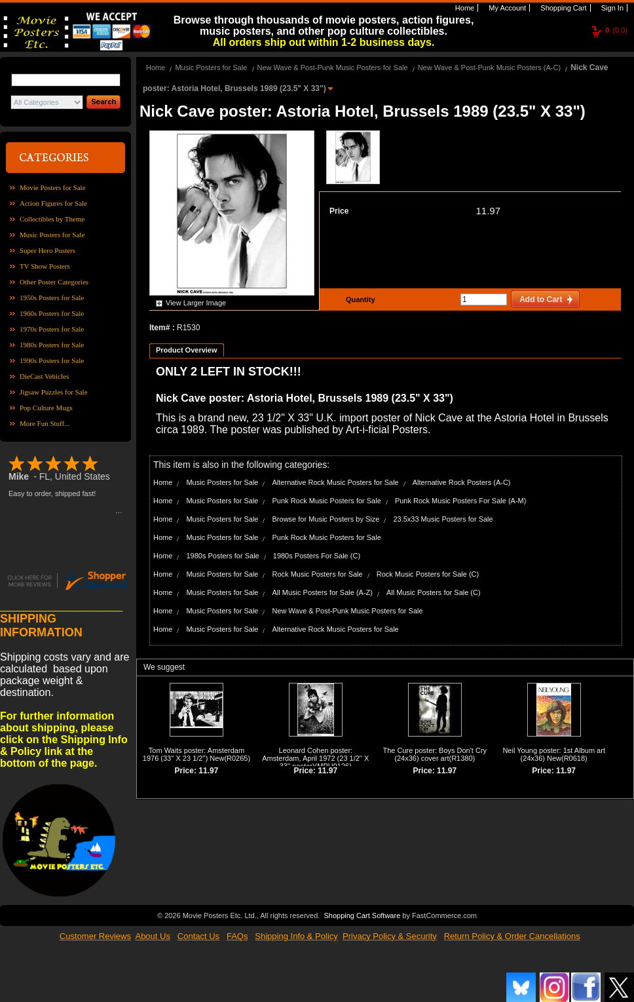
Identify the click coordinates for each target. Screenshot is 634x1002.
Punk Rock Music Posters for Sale (326, 501)
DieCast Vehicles (44, 376)
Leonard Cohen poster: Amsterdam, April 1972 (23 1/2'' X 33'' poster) (315, 758)
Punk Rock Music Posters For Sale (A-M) (461, 501)
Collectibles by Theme (52, 219)
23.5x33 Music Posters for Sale (443, 519)
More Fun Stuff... (45, 423)
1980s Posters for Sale (52, 345)
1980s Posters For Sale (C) (316, 556)
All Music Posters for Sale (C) (433, 592)
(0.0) (616, 30)
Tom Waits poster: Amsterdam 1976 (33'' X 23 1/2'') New (193, 754)
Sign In (611, 8)
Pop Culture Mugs (46, 408)
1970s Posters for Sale (52, 329)
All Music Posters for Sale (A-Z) (322, 592)
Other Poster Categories (54, 282)
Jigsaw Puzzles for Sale (54, 392)
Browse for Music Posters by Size (326, 519)
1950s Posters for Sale (52, 297)
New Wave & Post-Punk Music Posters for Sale (332, 67)
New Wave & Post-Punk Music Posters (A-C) (489, 67)
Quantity (359, 299)
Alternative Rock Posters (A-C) (462, 482)
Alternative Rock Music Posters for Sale (335, 482)
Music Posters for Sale (52, 235)
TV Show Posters (45, 266)
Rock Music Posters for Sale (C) (428, 574)
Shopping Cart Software (362, 914)
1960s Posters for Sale (52, 313)
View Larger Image (196, 303)
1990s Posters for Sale (52, 360)
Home (463, 8)
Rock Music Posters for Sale (317, 574)
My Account (506, 8)
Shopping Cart (562, 8)
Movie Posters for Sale (53, 187)
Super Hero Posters (47, 250)
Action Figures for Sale (53, 203)
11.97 (488, 210)
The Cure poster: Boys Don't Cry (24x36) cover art (434, 754)
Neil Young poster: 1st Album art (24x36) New (553, 754)
